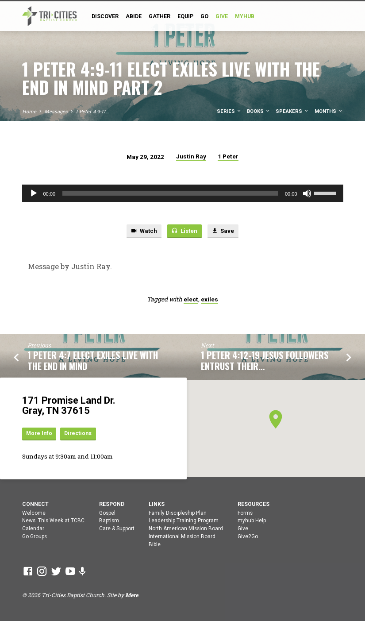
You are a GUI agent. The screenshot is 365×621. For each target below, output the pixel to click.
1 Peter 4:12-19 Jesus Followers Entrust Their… (265, 361)
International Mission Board (182, 536)
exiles (209, 299)
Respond (111, 504)
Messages (56, 111)
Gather (159, 16)
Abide (134, 16)
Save (223, 231)
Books (258, 111)
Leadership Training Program (184, 521)
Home (29, 111)
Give (243, 529)
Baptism (109, 521)
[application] (182, 193)
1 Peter (228, 156)
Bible (155, 544)
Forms (245, 513)
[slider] (170, 193)
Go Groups (34, 536)
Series (229, 111)
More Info (39, 433)
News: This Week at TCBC (53, 521)
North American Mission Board (186, 529)
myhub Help (252, 521)
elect (191, 299)
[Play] (33, 193)
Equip (185, 16)
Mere (131, 595)
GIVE (221, 16)
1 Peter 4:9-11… (92, 111)
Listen (184, 231)
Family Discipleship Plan (178, 513)
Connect (35, 504)
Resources (253, 504)
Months (329, 111)
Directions (79, 433)
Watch (143, 231)
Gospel (107, 513)
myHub (244, 16)
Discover (105, 16)
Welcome (34, 513)
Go (204, 16)
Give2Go (248, 536)
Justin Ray (191, 156)
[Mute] (307, 193)
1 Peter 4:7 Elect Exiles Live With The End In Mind (92, 361)
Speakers (292, 111)
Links (157, 504)
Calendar (33, 529)
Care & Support (116, 529)
